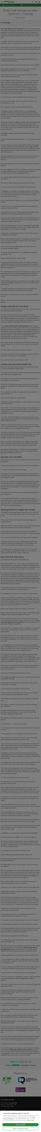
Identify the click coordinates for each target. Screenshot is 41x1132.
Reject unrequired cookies (20, 1128)
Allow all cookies (20, 1124)
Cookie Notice (30, 1120)
